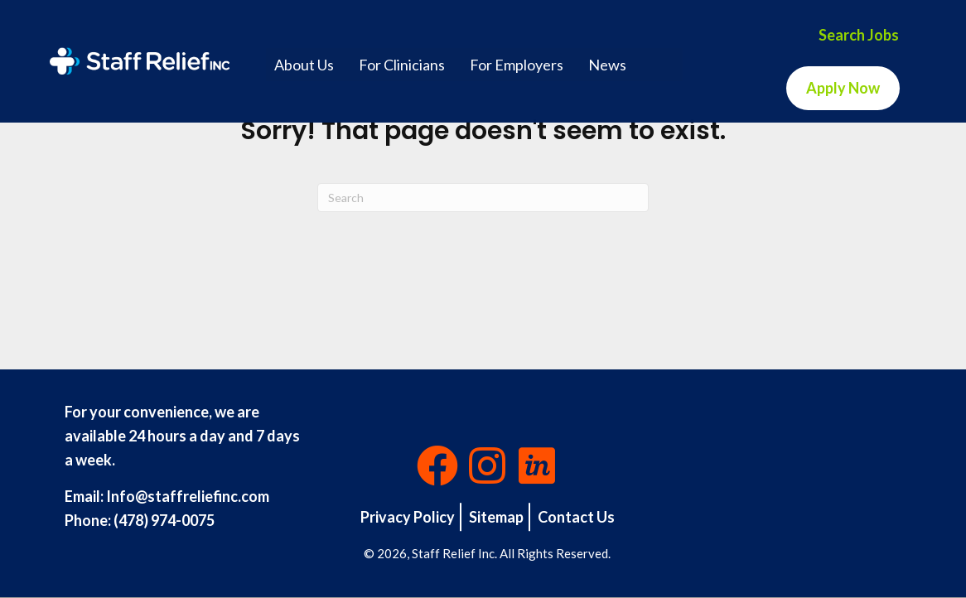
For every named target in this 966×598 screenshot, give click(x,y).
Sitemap (496, 517)
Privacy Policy (407, 517)
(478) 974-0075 (164, 520)
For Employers (516, 64)
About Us (304, 64)
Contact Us (576, 517)
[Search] (483, 197)
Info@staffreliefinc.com (187, 496)
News (607, 64)
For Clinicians (402, 64)
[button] (437, 465)
